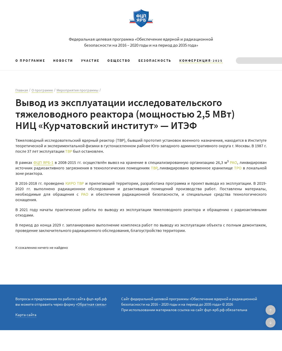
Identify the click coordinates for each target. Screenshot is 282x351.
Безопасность (154, 60)
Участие (90, 60)
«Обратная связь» (91, 304)
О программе (30, 60)
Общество (119, 60)
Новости (63, 60)
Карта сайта (25, 314)
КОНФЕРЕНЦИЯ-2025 (201, 60)
